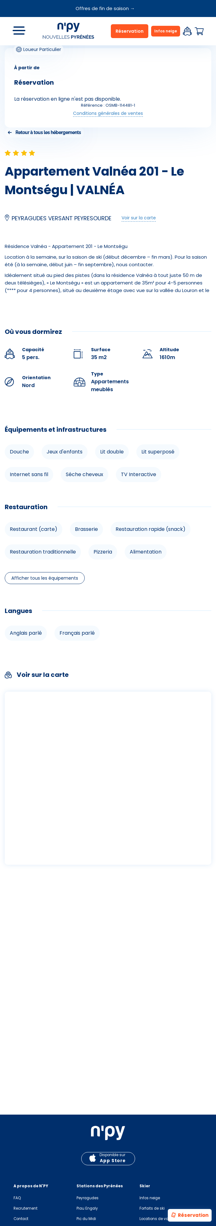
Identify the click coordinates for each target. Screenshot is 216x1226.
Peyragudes (88, 1198)
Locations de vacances (160, 1218)
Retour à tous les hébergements (48, 132)
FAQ (17, 1198)
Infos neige (165, 31)
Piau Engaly (87, 1208)
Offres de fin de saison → (105, 8)
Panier (199, 31)
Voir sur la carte (139, 218)
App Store (113, 1161)
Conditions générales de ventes (108, 113)
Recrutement (25, 1208)
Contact (21, 1218)
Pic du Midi (86, 1218)
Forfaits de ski (152, 1208)
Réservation (189, 1215)
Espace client (187, 31)
